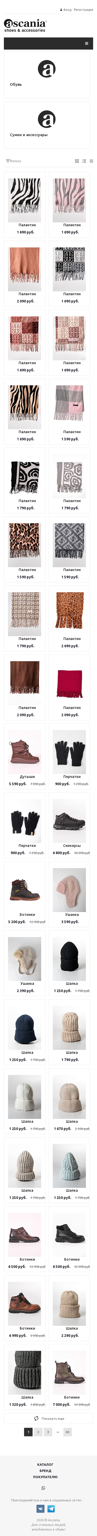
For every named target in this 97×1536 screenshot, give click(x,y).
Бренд (45, 1470)
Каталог (45, 1464)
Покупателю (45, 1477)
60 (67, 1432)
